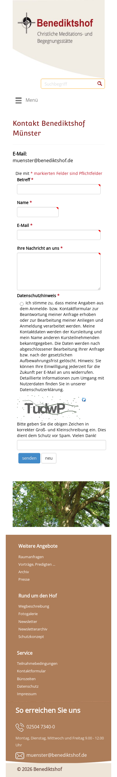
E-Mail (24, 225)
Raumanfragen (31, 556)
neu (49, 458)
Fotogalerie (28, 613)
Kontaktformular (31, 671)
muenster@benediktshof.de (56, 755)
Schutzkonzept (31, 636)
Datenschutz (28, 686)
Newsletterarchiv (32, 629)
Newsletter (27, 621)
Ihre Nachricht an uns (40, 248)
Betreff (25, 179)
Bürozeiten (26, 678)
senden (29, 458)
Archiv (23, 571)
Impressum (27, 693)
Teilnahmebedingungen (37, 663)
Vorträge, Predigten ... (36, 564)
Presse (24, 579)
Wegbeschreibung (33, 606)
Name (24, 202)
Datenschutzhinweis (38, 295)
